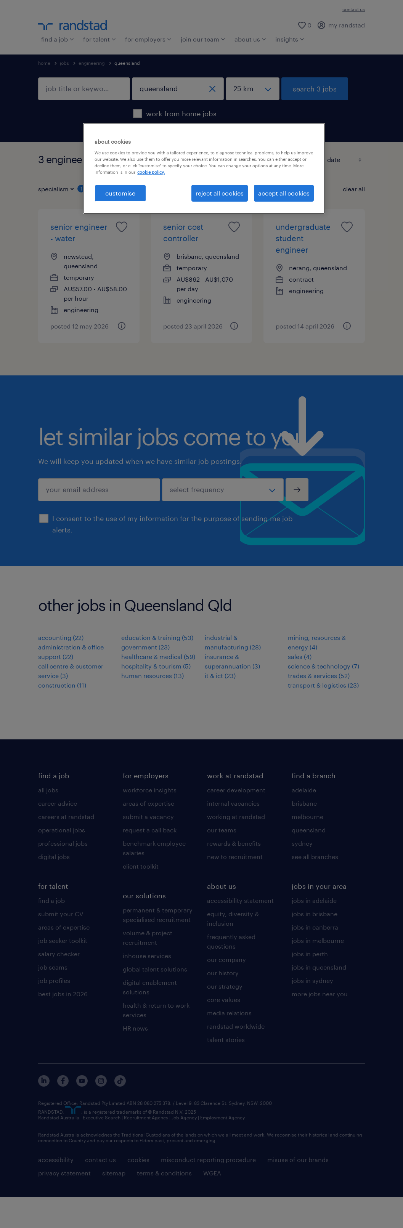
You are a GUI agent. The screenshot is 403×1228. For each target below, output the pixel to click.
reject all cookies (220, 193)
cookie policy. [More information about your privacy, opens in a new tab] (151, 172)
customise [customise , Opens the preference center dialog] (120, 193)
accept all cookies (284, 193)
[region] (204, 168)
